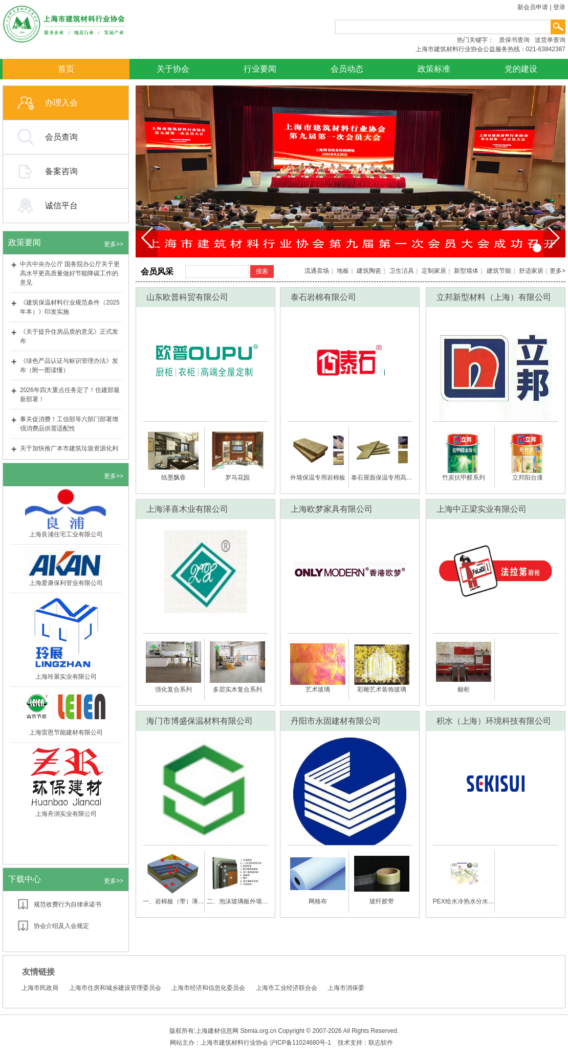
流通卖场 (316, 270)
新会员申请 (532, 7)
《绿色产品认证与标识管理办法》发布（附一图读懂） (69, 365)
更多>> (113, 244)
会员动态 (347, 68)
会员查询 (61, 137)
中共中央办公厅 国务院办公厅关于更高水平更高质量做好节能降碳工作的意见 (70, 273)
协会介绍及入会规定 (61, 926)
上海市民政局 (39, 987)
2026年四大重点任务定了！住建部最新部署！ (70, 394)
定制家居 (434, 270)
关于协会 (173, 68)
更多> (557, 270)
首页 (66, 68)
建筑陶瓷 (369, 270)
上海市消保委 (345, 987)
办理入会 (61, 102)
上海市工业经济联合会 (286, 987)
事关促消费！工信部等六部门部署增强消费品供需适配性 (69, 424)
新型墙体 (466, 270)
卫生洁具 (401, 270)
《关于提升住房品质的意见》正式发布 (69, 336)
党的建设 (521, 68)
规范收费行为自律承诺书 (67, 904)
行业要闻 (260, 68)
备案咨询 (61, 171)
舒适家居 (531, 270)
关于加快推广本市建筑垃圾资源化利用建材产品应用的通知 (69, 453)
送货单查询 (550, 40)
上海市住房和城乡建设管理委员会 (115, 987)
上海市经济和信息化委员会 (208, 987)
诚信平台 (61, 205)
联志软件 (380, 1042)
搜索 (262, 271)
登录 (559, 7)
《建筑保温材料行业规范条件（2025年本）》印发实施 (70, 307)
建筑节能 (499, 270)
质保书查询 (514, 40)
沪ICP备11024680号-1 (300, 1042)
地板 (343, 270)
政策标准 (434, 68)
